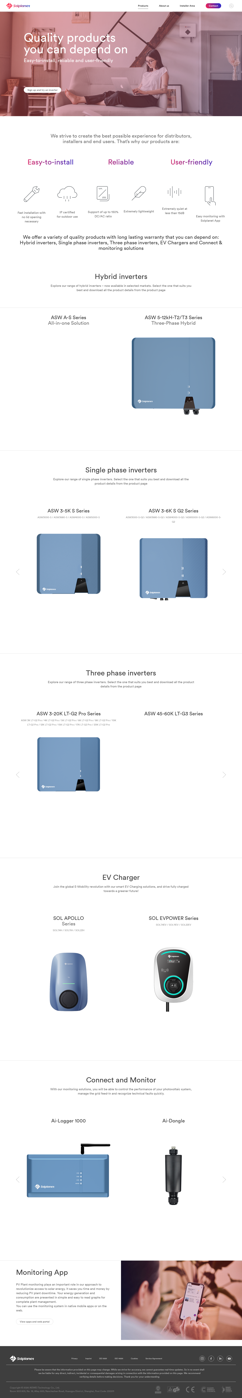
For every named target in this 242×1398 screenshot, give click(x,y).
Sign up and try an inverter (42, 89)
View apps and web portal (35, 1321)
